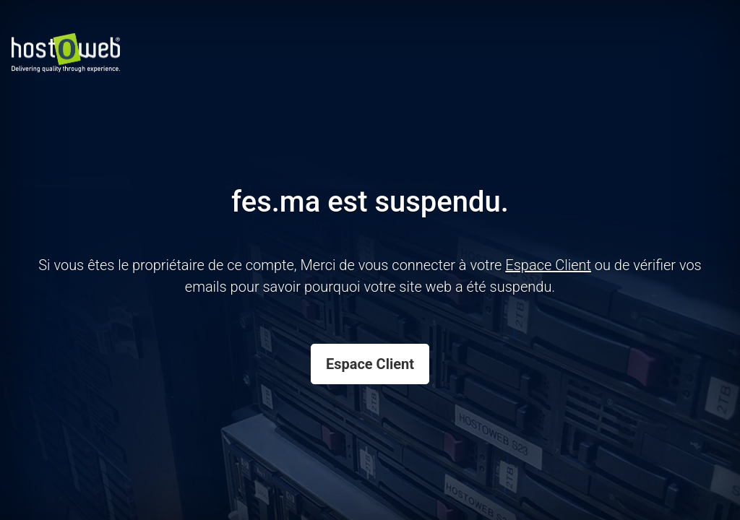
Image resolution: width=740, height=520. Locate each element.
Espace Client (370, 364)
